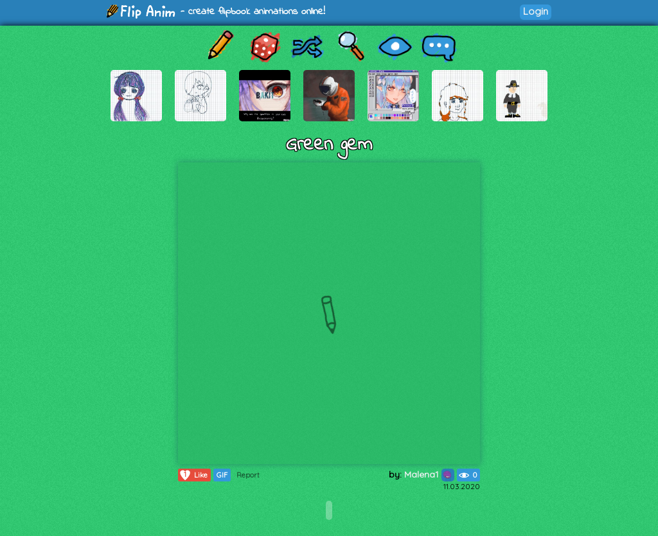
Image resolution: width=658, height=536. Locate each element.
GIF (222, 475)
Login (535, 11)
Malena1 (429, 474)
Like (193, 475)
